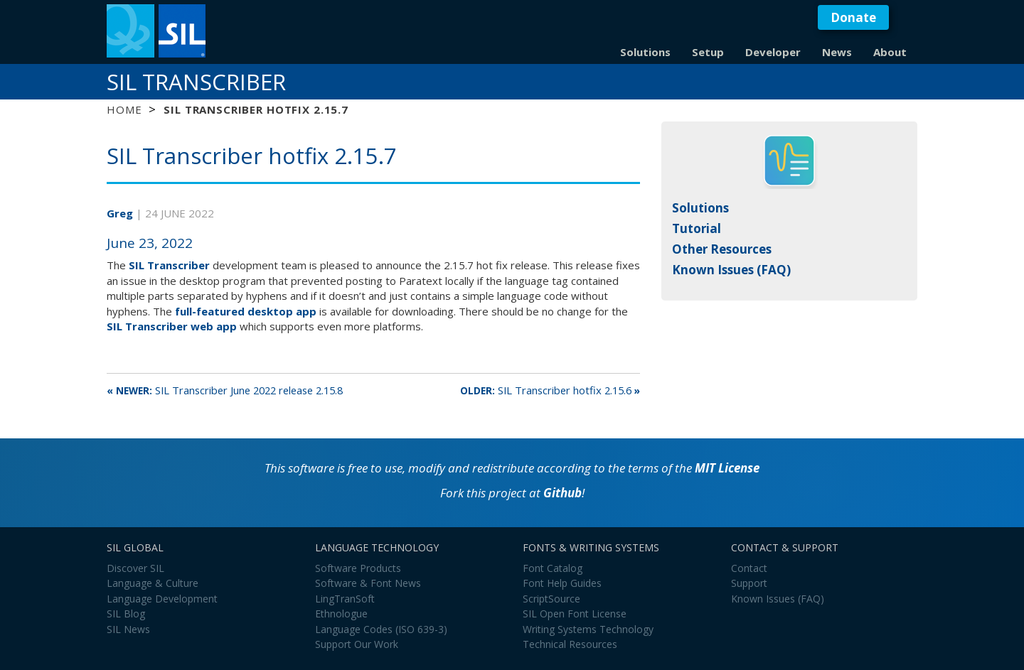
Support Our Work (356, 644)
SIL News (128, 629)
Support (749, 583)
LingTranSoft (345, 598)
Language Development (162, 598)
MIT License (727, 468)
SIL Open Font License (574, 613)
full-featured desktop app (245, 311)
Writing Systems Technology (588, 629)
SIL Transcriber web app (172, 326)
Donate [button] (853, 17)
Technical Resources (570, 644)
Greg (121, 213)
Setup (708, 52)
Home (124, 109)
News (837, 52)
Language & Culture (152, 583)
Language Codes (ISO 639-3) (381, 629)
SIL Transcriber (196, 82)
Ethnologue (341, 613)
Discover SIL (135, 568)
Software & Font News (368, 583)
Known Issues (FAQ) (731, 269)
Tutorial (696, 228)
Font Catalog (552, 568)
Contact (749, 568)
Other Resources (722, 249)
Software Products (358, 568)
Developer (773, 52)
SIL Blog (126, 613)
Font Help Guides (562, 583)
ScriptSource (551, 598)
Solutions (645, 52)
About (890, 52)
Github (562, 493)
